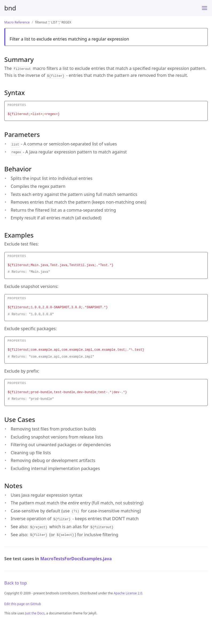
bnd (10, 7)
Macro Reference (17, 22)
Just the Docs (35, 613)
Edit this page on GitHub (22, 604)
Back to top (15, 583)
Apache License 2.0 (128, 593)
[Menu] (204, 8)
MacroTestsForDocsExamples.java (76, 559)
